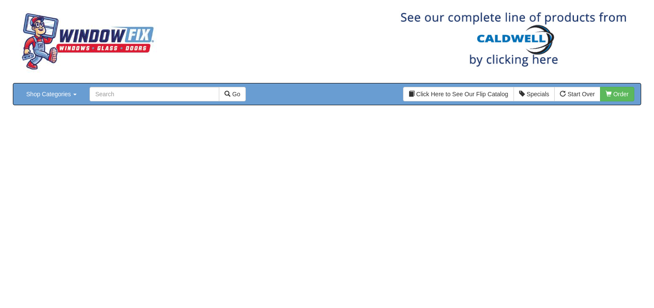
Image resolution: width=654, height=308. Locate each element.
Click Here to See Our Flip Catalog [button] (458, 94)
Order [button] (617, 94)
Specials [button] (534, 94)
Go (232, 94)
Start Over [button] (577, 94)
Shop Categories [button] (51, 94)
